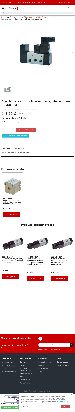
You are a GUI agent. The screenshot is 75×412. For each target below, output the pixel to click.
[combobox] (37, 13)
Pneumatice (15, 17)
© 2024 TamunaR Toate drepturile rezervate (37, 391)
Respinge (26, 407)
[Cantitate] (8, 130)
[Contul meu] (59, 8)
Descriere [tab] (6, 148)
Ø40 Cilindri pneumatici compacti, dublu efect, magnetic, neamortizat (12, 201)
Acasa (3, 17)
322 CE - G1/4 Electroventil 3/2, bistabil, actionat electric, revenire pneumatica (12, 259)
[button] (3, 8)
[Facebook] (40, 339)
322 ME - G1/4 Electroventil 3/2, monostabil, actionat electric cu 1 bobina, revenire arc (59, 260)
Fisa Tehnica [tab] (19, 148)
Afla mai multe (62, 402)
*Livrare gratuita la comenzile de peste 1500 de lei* (33, 2)
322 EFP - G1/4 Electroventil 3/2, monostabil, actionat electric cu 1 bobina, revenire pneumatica (35, 260)
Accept (65, 407)
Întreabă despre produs (15, 136)
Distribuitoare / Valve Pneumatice (38, 17)
